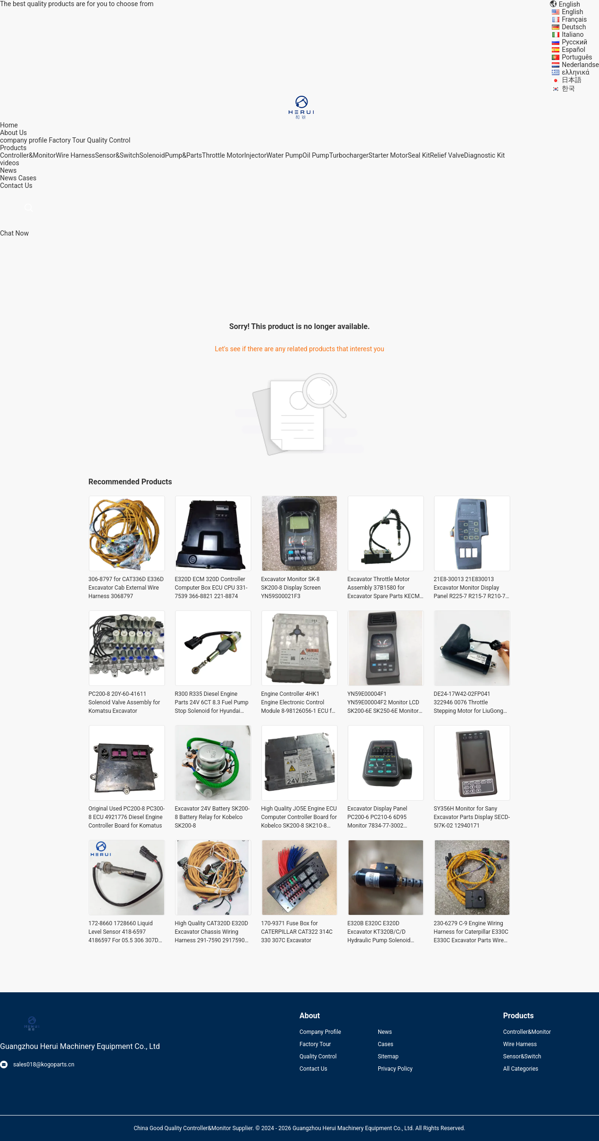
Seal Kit (419, 155)
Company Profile (320, 1032)
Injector (255, 155)
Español (573, 49)
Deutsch (574, 27)
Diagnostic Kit (484, 155)
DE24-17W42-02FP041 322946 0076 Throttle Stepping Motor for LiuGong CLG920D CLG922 (469, 703)
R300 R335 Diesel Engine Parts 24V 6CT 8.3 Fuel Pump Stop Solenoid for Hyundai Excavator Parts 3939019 (212, 703)
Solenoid (152, 155)
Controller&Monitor (28, 155)
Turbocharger (348, 155)
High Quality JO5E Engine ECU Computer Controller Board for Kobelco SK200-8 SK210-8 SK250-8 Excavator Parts (299, 817)
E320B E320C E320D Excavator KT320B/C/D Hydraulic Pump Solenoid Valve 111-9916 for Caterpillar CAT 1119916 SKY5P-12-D (385, 932)
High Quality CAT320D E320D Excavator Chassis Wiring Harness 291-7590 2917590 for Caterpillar (212, 932)
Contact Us (313, 1068)
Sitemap (388, 1056)
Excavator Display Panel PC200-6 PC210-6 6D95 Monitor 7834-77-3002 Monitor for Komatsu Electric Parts (384, 817)
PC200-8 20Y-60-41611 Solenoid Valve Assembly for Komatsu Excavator (124, 702)
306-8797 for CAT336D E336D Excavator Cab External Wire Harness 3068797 (126, 588)
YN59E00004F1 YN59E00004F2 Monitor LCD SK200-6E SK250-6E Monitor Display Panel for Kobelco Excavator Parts (383, 703)
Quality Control (109, 140)
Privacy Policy (395, 1068)
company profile (23, 140)
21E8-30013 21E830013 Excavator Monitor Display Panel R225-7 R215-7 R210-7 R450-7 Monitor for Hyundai (470, 588)
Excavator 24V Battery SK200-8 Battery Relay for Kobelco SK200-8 (212, 817)
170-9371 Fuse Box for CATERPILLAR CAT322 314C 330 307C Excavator (297, 932)
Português (577, 57)
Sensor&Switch (117, 155)
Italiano (572, 34)
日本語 (572, 80)
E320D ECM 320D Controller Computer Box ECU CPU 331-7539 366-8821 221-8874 (211, 588)
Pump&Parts (183, 155)
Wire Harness (75, 155)
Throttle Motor (223, 155)
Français (574, 19)
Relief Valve (447, 155)
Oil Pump (315, 155)
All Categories (520, 1068)
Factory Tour (67, 140)
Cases (27, 178)
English (572, 12)
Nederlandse (580, 64)
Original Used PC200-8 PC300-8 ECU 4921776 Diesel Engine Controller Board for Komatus (127, 817)
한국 (568, 88)
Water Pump (284, 155)
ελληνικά (575, 72)
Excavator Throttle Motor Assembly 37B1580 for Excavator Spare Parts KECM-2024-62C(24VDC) (384, 588)
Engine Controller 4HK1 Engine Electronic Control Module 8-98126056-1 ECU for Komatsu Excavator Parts (299, 703)
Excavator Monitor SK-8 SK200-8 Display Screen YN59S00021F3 (291, 588)
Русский (574, 42)
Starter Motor (388, 155)
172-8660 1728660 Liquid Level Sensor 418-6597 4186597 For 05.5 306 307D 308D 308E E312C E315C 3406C (123, 932)
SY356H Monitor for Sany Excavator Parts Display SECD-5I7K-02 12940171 (472, 817)
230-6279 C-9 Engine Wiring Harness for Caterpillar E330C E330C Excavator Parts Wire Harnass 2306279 (471, 932)
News (8, 178)
